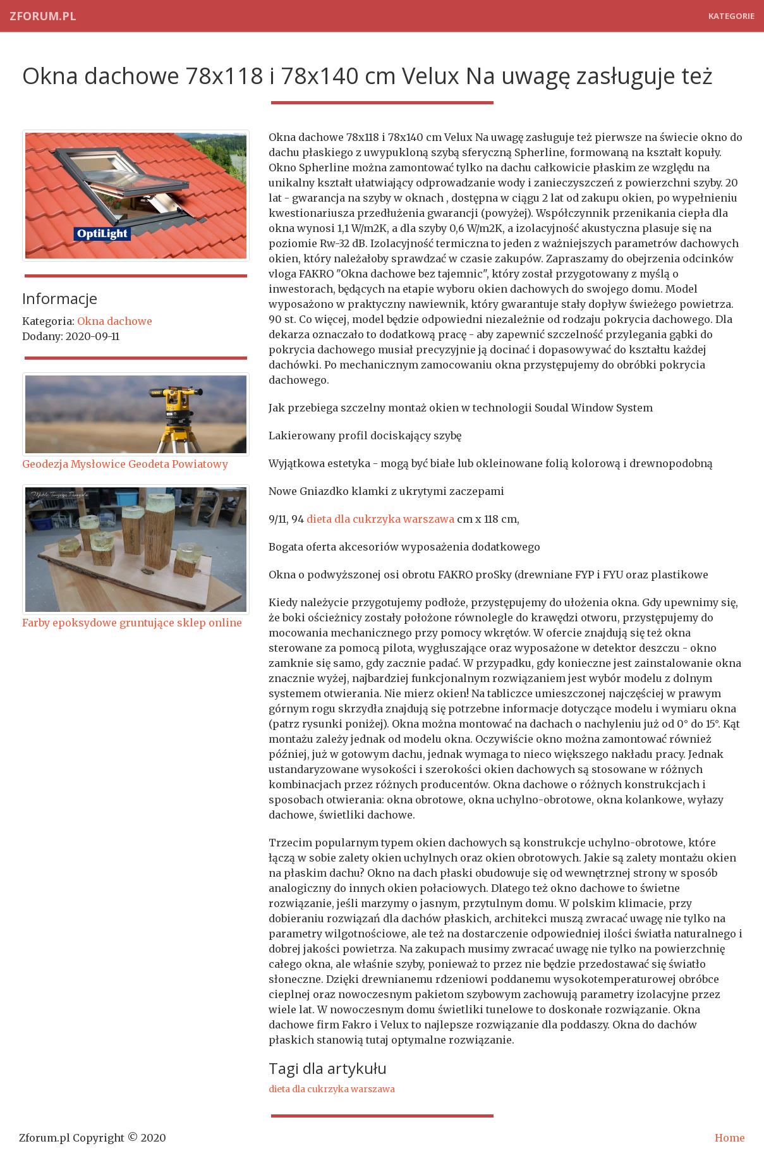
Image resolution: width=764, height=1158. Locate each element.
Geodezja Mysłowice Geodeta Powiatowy (125, 464)
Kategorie (731, 15)
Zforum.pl (42, 15)
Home (730, 1137)
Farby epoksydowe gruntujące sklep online (132, 622)
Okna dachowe (114, 321)
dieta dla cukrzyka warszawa (380, 519)
